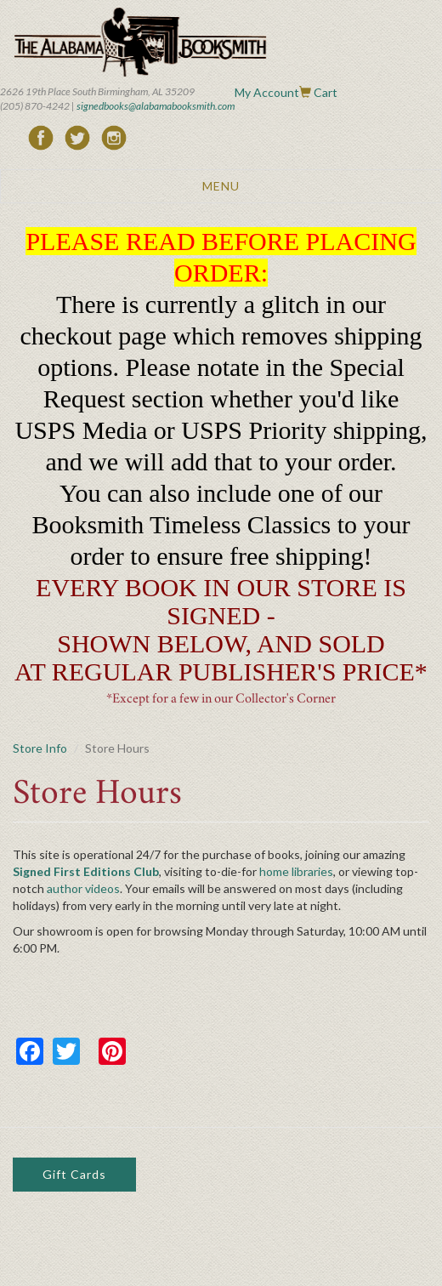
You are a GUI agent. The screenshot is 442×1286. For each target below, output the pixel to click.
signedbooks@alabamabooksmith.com (155, 106)
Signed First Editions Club (86, 871)
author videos (83, 888)
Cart (325, 92)
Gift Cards (74, 1174)
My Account (267, 92)
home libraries (296, 871)
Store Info (40, 748)
